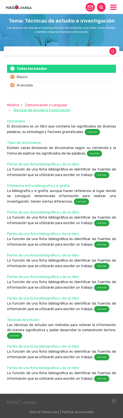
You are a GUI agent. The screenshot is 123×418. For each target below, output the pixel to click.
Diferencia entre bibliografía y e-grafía (38, 186)
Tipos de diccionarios (24, 143)
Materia (13, 105)
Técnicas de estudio (23, 320)
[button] (90, 7)
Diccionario (16, 121)
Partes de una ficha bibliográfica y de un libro (43, 164)
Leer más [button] (92, 132)
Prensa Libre (50, 412)
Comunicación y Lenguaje (46, 105)
